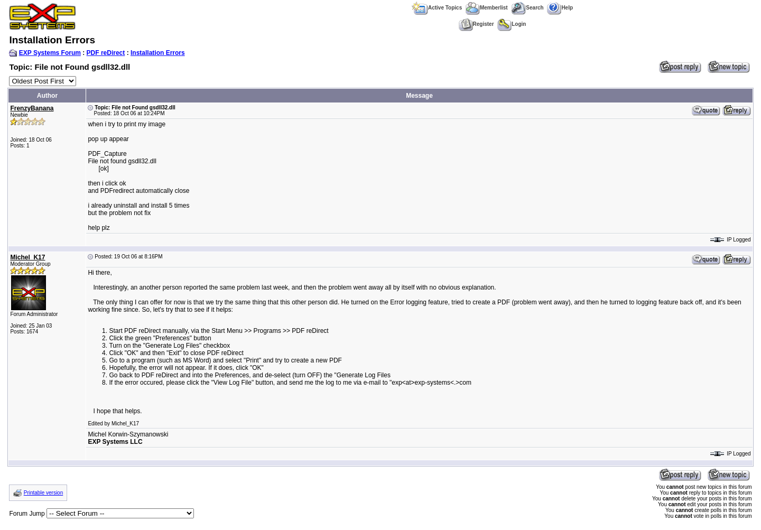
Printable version (43, 493)
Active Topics (437, 8)
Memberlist (487, 8)
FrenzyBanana (31, 108)
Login (511, 24)
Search (527, 8)
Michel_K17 (27, 257)
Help (560, 8)
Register (476, 24)
